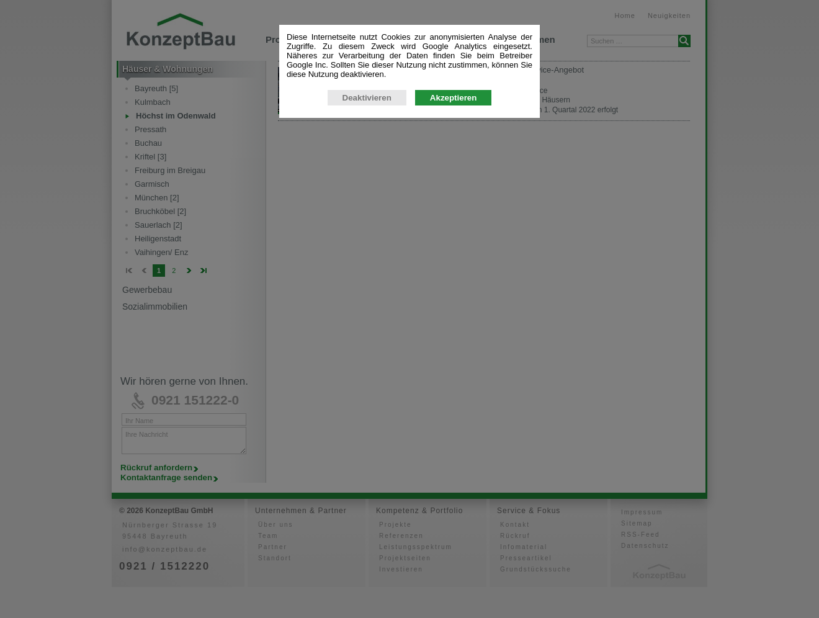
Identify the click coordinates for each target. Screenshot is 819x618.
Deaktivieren (367, 211)
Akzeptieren (453, 211)
